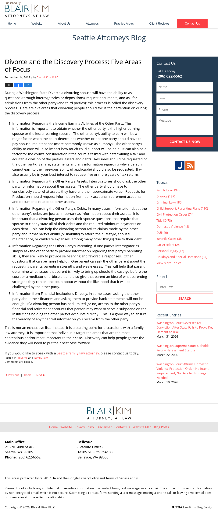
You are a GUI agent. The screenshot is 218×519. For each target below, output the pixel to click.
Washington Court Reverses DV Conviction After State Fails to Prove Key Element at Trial (184, 327)
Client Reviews (159, 23)
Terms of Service (117, 478)
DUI (162, 233)
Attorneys (92, 23)
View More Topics (168, 263)
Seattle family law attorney (78, 353)
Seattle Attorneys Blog (27, 9)
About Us (64, 23)
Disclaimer (104, 427)
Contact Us (192, 23)
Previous (12, 374)
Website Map (142, 427)
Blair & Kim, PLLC (43, 507)
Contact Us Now (185, 141)
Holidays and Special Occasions (181, 257)
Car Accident (168, 245)
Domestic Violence (172, 227)
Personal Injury (170, 251)
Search (184, 298)
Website (36, 23)
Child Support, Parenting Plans (182, 208)
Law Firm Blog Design (192, 507)
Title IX (164, 220)
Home (12, 23)
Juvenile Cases (169, 239)
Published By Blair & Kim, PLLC (192, 9)
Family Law (41, 358)
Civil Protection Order (174, 214)
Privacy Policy (84, 427)
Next (40, 374)
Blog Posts (161, 427)
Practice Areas (124, 23)
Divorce (22, 358)
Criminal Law (169, 202)
